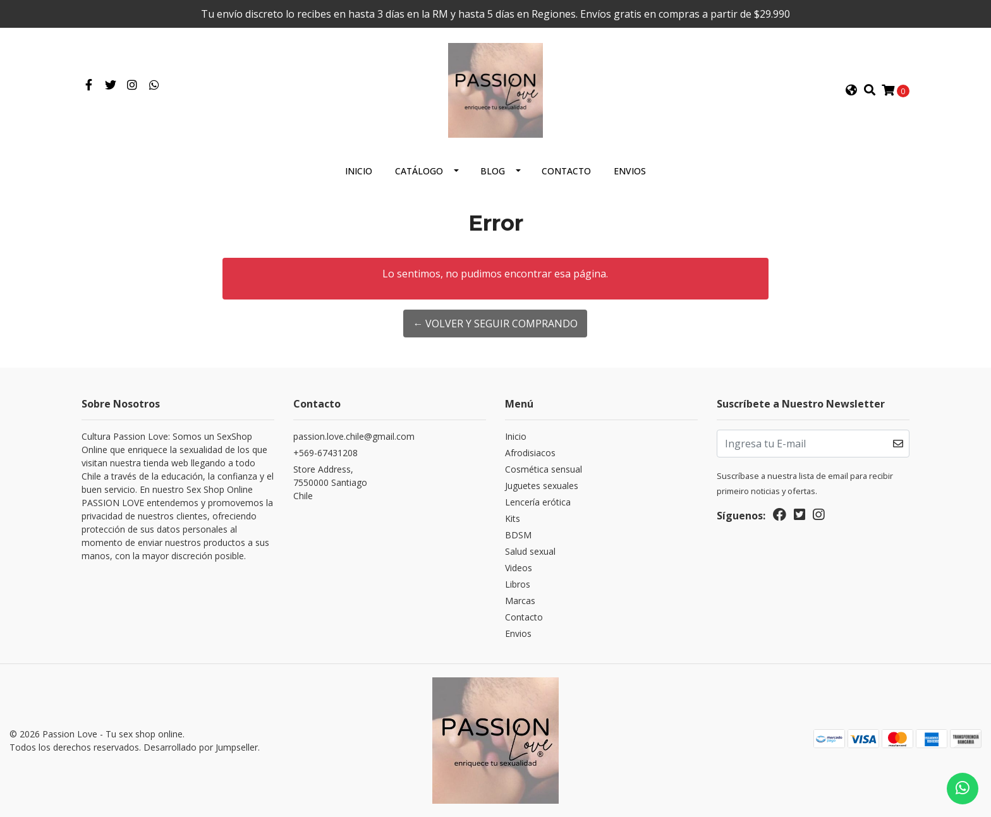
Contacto (566, 171)
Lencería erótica (538, 502)
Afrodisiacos (530, 453)
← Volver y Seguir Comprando (495, 323)
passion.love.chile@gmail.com (354, 436)
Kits (512, 518)
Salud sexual (530, 551)
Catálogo (419, 171)
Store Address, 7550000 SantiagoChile (330, 482)
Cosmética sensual (543, 469)
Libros (517, 584)
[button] (851, 90)
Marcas (520, 601)
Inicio (358, 171)
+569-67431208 (325, 453)
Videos (518, 568)
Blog (492, 171)
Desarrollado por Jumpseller (200, 747)
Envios (630, 171)
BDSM (518, 535)
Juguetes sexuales (541, 486)
